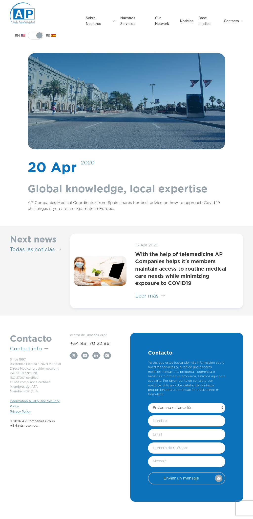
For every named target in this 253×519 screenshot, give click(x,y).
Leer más (150, 296)
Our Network (162, 21)
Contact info (29, 349)
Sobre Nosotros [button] (100, 21)
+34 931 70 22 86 (89, 343)
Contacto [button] (233, 21)
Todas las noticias (35, 249)
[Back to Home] (22, 13)
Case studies (204, 21)
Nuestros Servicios (127, 21)
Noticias (186, 21)
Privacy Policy (20, 411)
